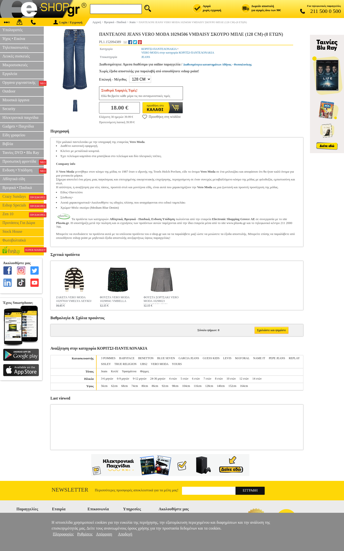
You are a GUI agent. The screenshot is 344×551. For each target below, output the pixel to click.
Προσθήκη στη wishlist (161, 116)
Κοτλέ (114, 371)
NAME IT (259, 358)
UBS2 (143, 364)
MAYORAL (242, 358)
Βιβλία (7, 144)
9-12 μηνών (139, 378)
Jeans (104, 371)
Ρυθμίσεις (84, 534)
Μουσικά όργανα (15, 100)
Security (8, 109)
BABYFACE (127, 358)
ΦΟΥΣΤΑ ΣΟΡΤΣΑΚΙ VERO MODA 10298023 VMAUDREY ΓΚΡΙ (161, 300)
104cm (186, 386)
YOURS (177, 364)
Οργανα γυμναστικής (23, 83)
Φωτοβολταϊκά (14, 240)
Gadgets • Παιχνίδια (18, 126)
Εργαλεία (9, 74)
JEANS (145, 57)
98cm (175, 386)
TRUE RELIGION (125, 364)
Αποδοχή (125, 534)
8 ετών (219, 378)
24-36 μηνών (157, 378)
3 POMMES (108, 358)
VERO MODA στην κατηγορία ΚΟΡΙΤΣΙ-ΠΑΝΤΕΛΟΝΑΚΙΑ (177, 52)
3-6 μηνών (107, 378)
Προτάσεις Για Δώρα (18, 223)
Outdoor (8, 91)
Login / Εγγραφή (67, 22)
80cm (145, 386)
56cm (104, 386)
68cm (124, 386)
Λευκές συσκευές (16, 56)
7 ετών (207, 378)
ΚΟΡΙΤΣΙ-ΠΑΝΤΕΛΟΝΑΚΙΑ (159, 49)
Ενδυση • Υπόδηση (23, 170)
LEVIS (227, 358)
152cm (232, 386)
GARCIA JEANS (189, 358)
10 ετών (231, 378)
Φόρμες (144, 371)
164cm (244, 386)
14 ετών (257, 378)
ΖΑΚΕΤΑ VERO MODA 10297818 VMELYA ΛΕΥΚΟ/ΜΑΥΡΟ (73, 300)
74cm (134, 386)
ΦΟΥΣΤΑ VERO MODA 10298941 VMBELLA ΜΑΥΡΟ (114, 300)
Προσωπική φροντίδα (23, 162)
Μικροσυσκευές (15, 65)
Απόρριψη (104, 534)
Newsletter (70, 490)
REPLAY (294, 358)
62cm (114, 386)
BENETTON (146, 358)
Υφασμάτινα (129, 371)
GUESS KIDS (211, 358)
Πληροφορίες (63, 534)
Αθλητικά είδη (13, 179)
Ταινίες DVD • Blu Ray (20, 152)
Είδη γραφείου (13, 135)
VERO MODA (159, 364)
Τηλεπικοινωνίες (15, 47)
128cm (209, 386)
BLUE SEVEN (166, 358)
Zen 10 (23, 214)
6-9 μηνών (123, 378)
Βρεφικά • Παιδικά (17, 188)
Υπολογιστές (12, 30)
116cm (197, 386)
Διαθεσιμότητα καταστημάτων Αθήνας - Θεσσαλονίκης (217, 64)
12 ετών (244, 378)
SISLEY (106, 364)
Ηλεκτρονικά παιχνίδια (20, 117)
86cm (155, 386)
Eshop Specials (23, 205)
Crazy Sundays (23, 197)
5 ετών (184, 378)
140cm (221, 386)
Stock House (12, 231)
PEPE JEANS (277, 358)
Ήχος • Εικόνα (13, 39)
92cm (165, 386)
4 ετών (173, 378)
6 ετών (196, 378)
